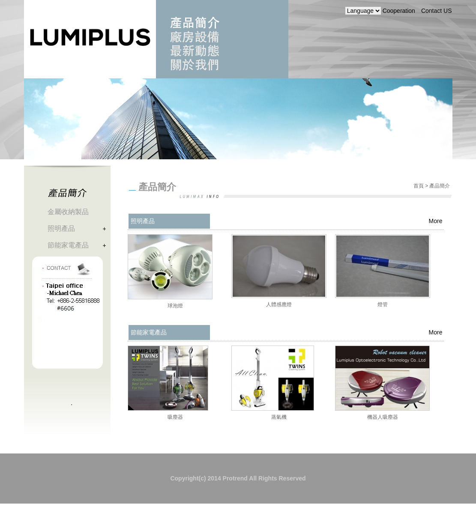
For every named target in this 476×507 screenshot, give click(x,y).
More (436, 221)
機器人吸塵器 (382, 417)
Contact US (436, 10)
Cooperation (399, 10)
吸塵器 (175, 417)
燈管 (382, 304)
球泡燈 (175, 306)
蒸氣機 (279, 417)
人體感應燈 (279, 304)
